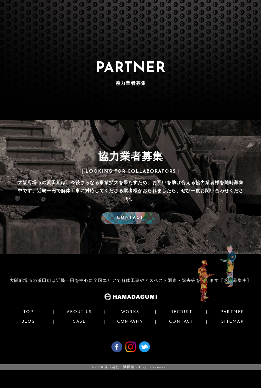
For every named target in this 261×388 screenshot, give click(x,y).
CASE (79, 322)
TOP (28, 312)
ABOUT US (79, 312)
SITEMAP (232, 322)
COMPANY (130, 322)
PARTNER (232, 312)
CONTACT (130, 218)
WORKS (130, 312)
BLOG (28, 322)
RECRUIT (181, 312)
